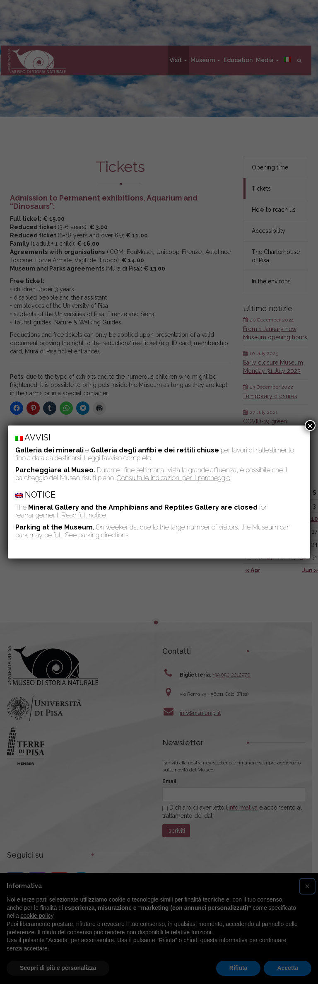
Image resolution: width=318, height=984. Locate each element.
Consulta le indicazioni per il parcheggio (173, 478)
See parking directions (96, 535)
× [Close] (310, 425)
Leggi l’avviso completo (117, 458)
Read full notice (83, 515)
